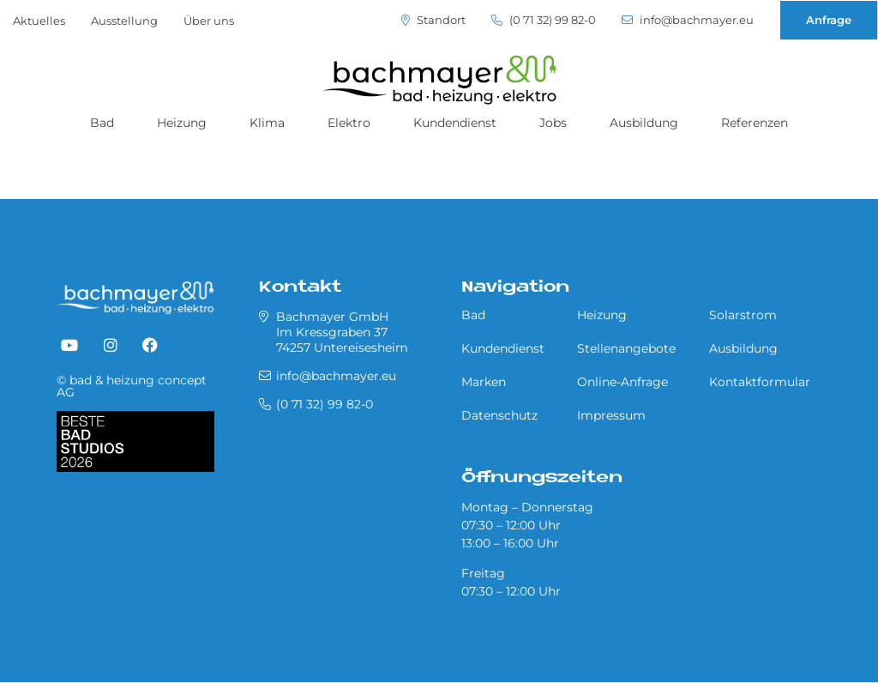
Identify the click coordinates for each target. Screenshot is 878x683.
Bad (102, 122)
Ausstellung (124, 20)
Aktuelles (39, 20)
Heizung (182, 122)
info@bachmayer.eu (688, 20)
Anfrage (828, 20)
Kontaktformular (759, 382)
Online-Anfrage (622, 382)
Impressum (611, 415)
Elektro (349, 122)
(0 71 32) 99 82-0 (543, 20)
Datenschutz (499, 415)
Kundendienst (454, 122)
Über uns (208, 20)
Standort (433, 20)
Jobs (553, 122)
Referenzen (754, 122)
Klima (267, 122)
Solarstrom (743, 315)
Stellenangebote (626, 348)
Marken (483, 382)
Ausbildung (644, 122)
